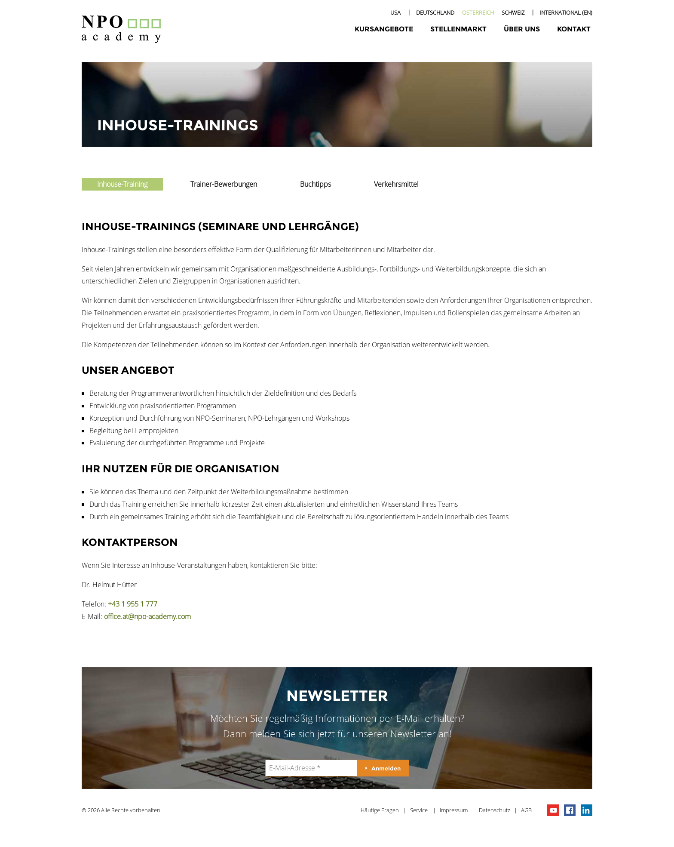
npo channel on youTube (553, 810)
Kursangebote (384, 29)
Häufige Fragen (380, 810)
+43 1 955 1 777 (132, 604)
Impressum (454, 810)
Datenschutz (494, 810)
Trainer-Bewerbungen (223, 184)
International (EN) (566, 12)
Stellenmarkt (458, 29)
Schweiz (513, 12)
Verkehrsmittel (396, 184)
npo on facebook (570, 810)
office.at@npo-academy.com (147, 616)
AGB (526, 810)
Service (419, 810)
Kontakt (574, 29)
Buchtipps (315, 184)
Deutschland (435, 12)
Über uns (522, 29)
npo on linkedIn (586, 810)
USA (395, 12)
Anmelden (386, 768)
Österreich (478, 12)
